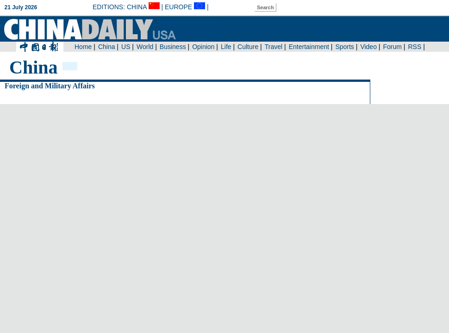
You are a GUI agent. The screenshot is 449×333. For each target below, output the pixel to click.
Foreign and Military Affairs (50, 86)
